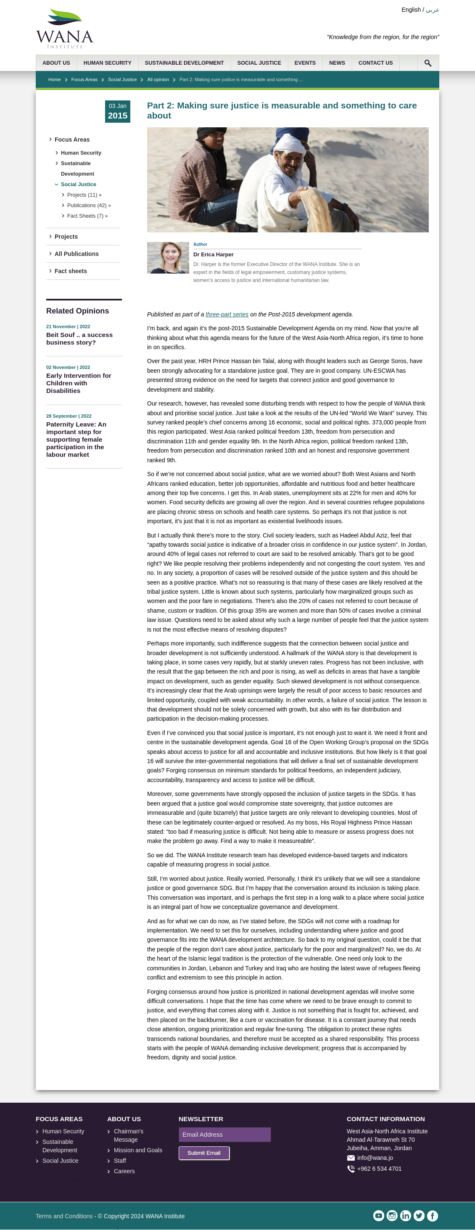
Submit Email (204, 1153)
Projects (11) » (84, 195)
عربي (432, 9)
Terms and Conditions (64, 1216)
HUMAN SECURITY (108, 63)
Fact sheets (71, 271)
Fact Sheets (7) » (87, 216)
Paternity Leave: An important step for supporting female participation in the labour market (76, 439)
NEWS (337, 63)
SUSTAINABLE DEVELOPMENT (184, 63)
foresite (51, 1180)
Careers (124, 1171)
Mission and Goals (138, 1150)
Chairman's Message (128, 1135)
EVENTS (305, 63)
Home (54, 79)
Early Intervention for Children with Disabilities (78, 383)
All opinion (158, 79)
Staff (120, 1160)
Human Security (81, 153)
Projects (66, 236)
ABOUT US (56, 63)
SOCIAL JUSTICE (259, 63)
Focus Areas (84, 79)
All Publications (77, 253)
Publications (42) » (89, 205)
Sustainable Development (77, 169)
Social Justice (122, 79)
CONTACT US (376, 63)
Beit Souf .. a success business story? (79, 338)
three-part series (227, 314)
